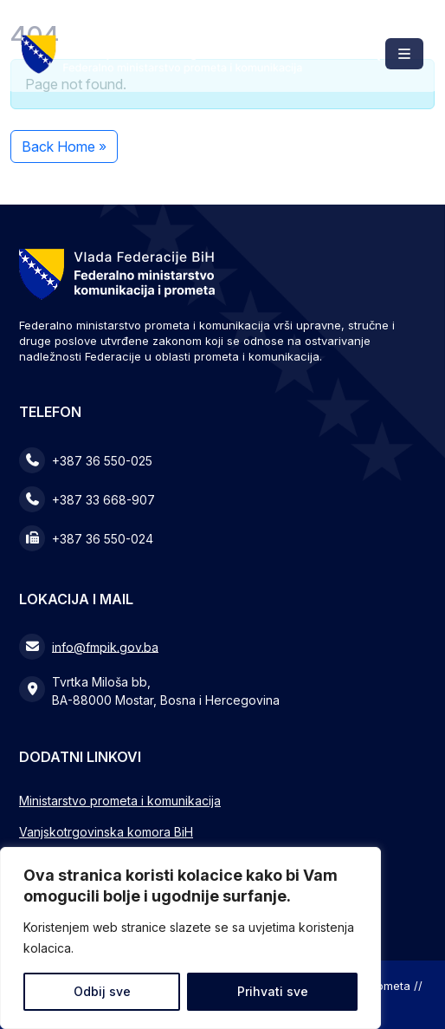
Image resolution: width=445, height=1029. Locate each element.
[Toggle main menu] (404, 53)
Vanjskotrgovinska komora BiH (106, 831)
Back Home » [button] (64, 146)
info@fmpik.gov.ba (105, 646)
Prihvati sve (272, 991)
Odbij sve (102, 991)
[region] (190, 938)
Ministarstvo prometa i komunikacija (120, 800)
